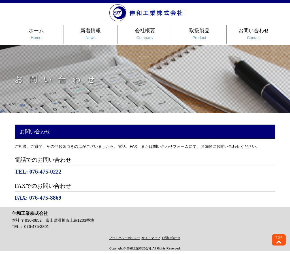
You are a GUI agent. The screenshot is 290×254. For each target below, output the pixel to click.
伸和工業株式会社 (146, 12)
